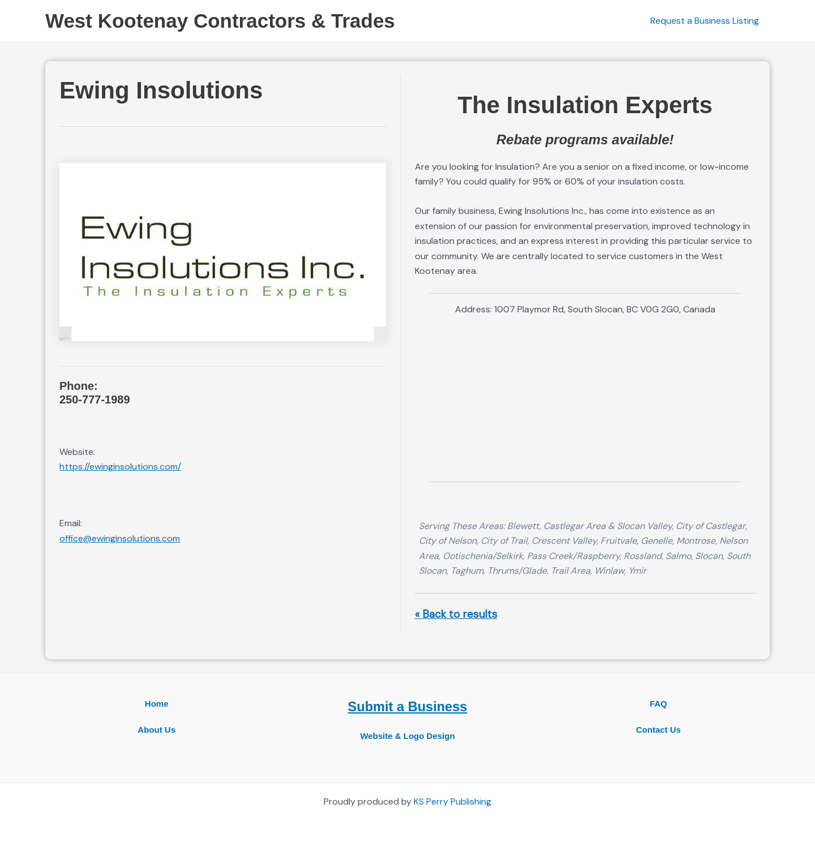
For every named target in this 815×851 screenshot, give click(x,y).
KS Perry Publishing (452, 801)
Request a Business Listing (706, 21)
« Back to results (456, 614)
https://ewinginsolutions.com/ (120, 466)
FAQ (658, 703)
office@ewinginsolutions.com (119, 538)
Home (157, 703)
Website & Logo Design (407, 735)
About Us (156, 729)
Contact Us (658, 729)
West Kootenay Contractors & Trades (220, 21)
